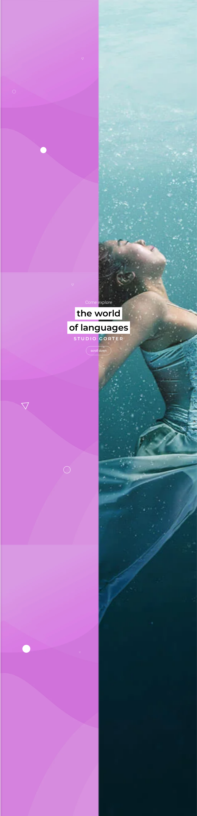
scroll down (99, 336)
